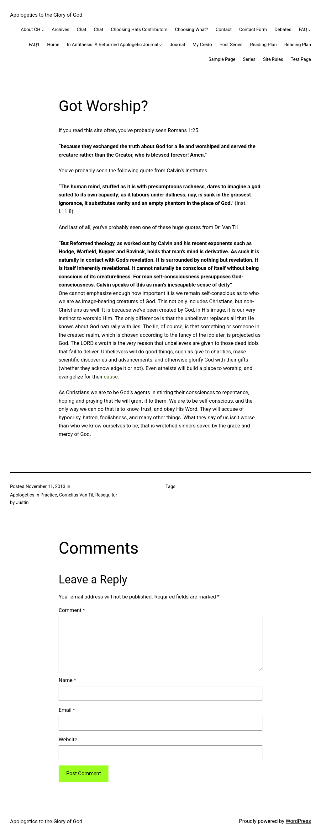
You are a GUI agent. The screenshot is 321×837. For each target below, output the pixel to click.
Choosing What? (191, 29)
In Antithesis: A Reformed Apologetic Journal (112, 44)
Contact (224, 29)
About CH (30, 29)
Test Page (301, 59)
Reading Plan (263, 44)
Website (68, 740)
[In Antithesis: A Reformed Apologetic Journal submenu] (160, 44)
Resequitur (106, 495)
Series (249, 59)
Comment (72, 610)
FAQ (303, 29)
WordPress (298, 821)
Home (53, 44)
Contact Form (253, 29)
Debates (283, 29)
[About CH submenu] (42, 30)
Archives (60, 29)
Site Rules (273, 59)
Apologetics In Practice (33, 495)
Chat (81, 29)
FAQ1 (34, 44)
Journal (177, 44)
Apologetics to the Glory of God (46, 15)
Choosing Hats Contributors (139, 29)
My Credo (202, 44)
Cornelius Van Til (76, 495)
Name (67, 680)
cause (111, 377)
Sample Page (221, 59)
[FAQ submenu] (309, 30)
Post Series (231, 44)
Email (67, 710)
